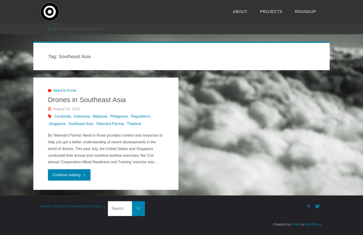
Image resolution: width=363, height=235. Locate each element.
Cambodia (62, 116)
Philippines (119, 116)
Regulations (140, 116)
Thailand (134, 124)
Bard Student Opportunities (71, 206)
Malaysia (100, 116)
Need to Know (64, 90)
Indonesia (82, 116)
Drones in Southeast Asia (87, 99)
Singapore (57, 124)
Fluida (296, 224)
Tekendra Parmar (110, 124)
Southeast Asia (80, 124)
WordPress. (313, 224)
